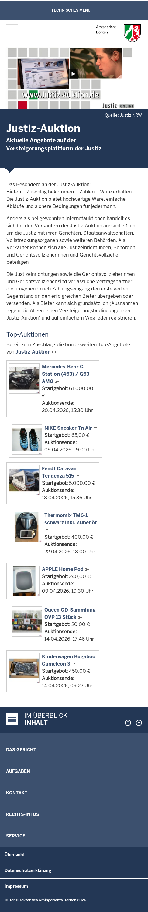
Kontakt (16, 793)
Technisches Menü (71, 10)
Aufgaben (18, 771)
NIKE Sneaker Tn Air (68, 428)
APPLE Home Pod (63, 569)
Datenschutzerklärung (28, 870)
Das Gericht (21, 750)
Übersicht (15, 854)
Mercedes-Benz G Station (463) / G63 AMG (65, 374)
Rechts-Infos (22, 814)
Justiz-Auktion (33, 352)
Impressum (16, 886)
